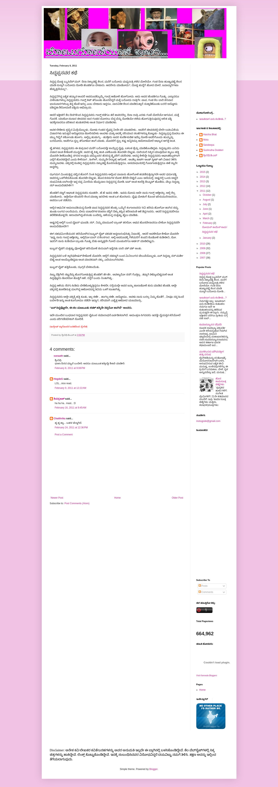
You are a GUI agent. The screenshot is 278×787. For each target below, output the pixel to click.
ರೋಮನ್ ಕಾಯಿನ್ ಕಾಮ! (214, 227)
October (207, 194)
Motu (206, 139)
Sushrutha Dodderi (213, 150)
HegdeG (58, 379)
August (207, 199)
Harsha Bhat (210, 134)
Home (117, 497)
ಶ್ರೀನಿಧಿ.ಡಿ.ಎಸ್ (210, 155)
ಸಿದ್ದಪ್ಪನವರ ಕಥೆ (209, 231)
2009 (203, 248)
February (208, 223)
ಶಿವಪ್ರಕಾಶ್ (59, 398)
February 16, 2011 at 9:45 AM (70, 407)
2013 (203, 181)
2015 (203, 172)
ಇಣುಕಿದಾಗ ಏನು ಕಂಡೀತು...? (213, 297)
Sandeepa (208, 145)
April (205, 213)
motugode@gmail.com (208, 421)
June (206, 209)
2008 (203, 253)
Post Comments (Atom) (77, 503)
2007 (203, 257)
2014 (203, 176)
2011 (203, 190)
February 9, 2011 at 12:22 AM (70, 388)
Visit (206, 675)
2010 (203, 243)
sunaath (58, 355)
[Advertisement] (117, 466)
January (207, 237)
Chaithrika (60, 418)
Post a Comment (64, 434)
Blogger (153, 769)
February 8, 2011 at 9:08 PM (70, 368)
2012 (203, 186)
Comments (206, 592)
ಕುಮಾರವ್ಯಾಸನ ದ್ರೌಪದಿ (210, 324)
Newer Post (57, 497)
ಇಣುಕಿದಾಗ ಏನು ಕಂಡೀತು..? (212, 119)
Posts (203, 585)
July (205, 204)
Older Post (177, 497)
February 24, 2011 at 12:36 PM (71, 427)
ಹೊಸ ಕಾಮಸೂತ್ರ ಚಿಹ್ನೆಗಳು (221, 381)
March (206, 218)
